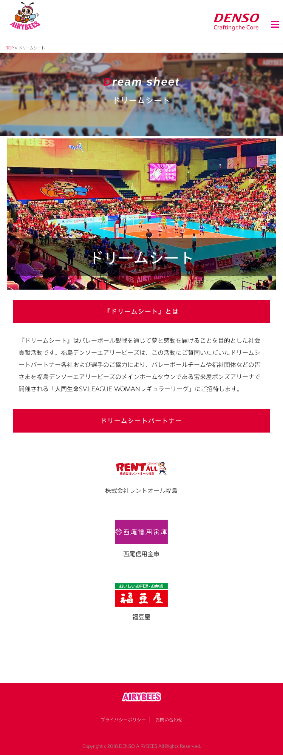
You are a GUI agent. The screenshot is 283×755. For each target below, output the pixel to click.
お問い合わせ (168, 720)
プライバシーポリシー (123, 720)
